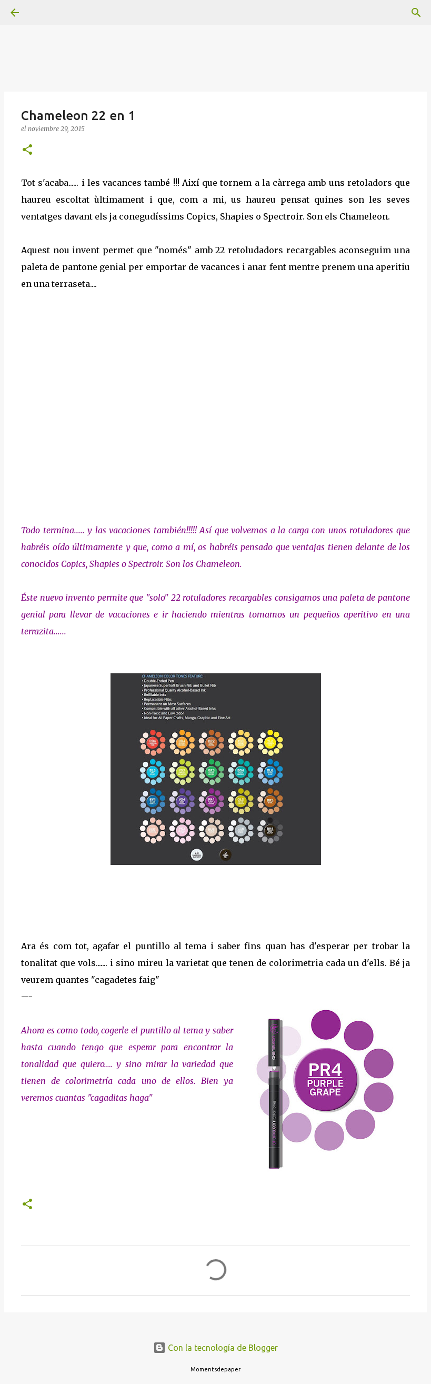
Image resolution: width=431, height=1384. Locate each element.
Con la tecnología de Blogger (215, 1347)
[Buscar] (44, 12)
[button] (27, 150)
